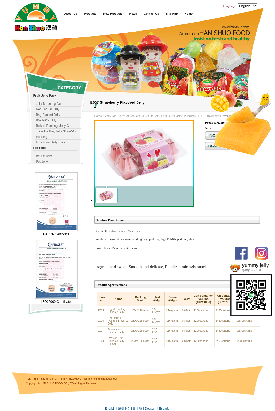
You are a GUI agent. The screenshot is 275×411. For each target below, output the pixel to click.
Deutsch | (152, 408)
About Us (70, 13)
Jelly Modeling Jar (48, 104)
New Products (112, 13)
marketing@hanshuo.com (103, 378)
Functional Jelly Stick (50, 142)
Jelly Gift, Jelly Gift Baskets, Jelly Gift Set (131, 115)
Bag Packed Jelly (48, 115)
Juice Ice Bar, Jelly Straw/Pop (56, 131)
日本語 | (139, 408)
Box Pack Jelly (46, 120)
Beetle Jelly (44, 156)
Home (188, 13)
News (133, 13)
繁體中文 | (125, 408)
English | (111, 408)
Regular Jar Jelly (47, 109)
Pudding (42, 137)
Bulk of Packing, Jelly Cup (54, 126)
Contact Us (151, 13)
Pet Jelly (42, 161)
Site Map (172, 13)
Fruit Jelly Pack (171, 115)
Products (90, 13)
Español (164, 408)
